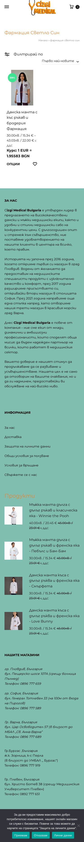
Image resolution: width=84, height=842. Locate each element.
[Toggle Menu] (6, 7)
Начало (43, 40)
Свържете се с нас (20, 475)
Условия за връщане (21, 465)
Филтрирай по (23, 54)
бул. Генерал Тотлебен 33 (25, 698)
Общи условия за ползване (26, 456)
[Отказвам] (78, 825)
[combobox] (61, 60)
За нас (9, 428)
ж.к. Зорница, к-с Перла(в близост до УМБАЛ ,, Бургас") (31, 757)
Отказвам (40, 835)
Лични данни (63, 835)
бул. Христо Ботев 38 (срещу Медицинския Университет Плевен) (41, 786)
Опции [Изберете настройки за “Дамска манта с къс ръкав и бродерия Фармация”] (13, 164)
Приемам (20, 835)
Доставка (13, 437)
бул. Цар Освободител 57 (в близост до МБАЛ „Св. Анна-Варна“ (38, 729)
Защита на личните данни (27, 446)
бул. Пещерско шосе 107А (26, 674)
